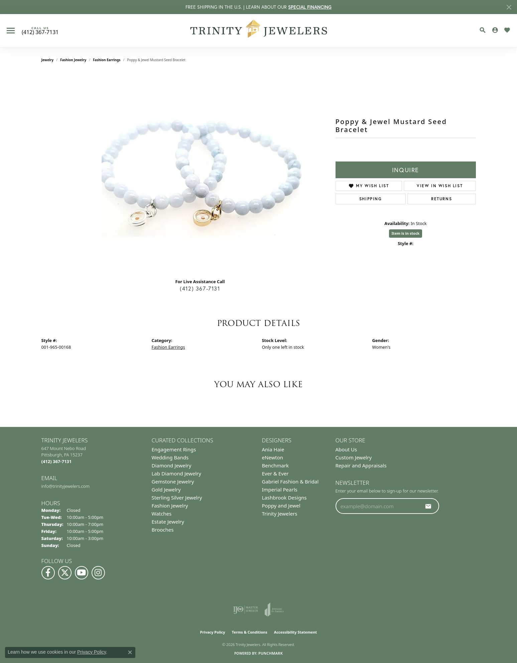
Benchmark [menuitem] (275, 465)
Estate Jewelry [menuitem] (168, 521)
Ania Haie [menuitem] (273, 449)
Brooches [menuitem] (163, 529)
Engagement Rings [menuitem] (174, 449)
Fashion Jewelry (73, 60)
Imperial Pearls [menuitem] (279, 489)
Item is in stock (406, 233)
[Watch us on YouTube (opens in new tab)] (81, 572)
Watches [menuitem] (162, 513)
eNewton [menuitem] (272, 457)
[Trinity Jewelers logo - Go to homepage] (258, 30)
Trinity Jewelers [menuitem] (279, 513)
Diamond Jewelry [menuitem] (171, 465)
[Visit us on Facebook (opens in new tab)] (48, 572)
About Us (346, 449)
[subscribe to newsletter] (428, 506)
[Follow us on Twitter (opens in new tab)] (65, 572)
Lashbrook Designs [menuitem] (284, 497)
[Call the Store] (56, 461)
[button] (482, 30)
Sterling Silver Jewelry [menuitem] (177, 497)
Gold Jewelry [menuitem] (166, 489)
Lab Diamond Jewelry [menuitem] (176, 473)
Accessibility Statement (295, 632)
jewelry (47, 60)
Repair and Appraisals (361, 465)
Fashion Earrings (107, 60)
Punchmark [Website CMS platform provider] (270, 653)
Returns (441, 198)
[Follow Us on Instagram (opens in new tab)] (98, 572)
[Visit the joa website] (274, 609)
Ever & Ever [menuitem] (275, 473)
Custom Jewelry (354, 457)
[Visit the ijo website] (245, 609)
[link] (40, 30)
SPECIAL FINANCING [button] (310, 7)
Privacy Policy (212, 632)
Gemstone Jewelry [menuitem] (173, 481)
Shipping (370, 198)
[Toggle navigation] (10, 30)
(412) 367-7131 (200, 288)
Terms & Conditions (249, 632)
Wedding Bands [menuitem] (170, 457)
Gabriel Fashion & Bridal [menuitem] (290, 481)
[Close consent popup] (130, 652)
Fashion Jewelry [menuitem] (170, 505)
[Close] (509, 7)
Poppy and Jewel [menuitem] (281, 505)
